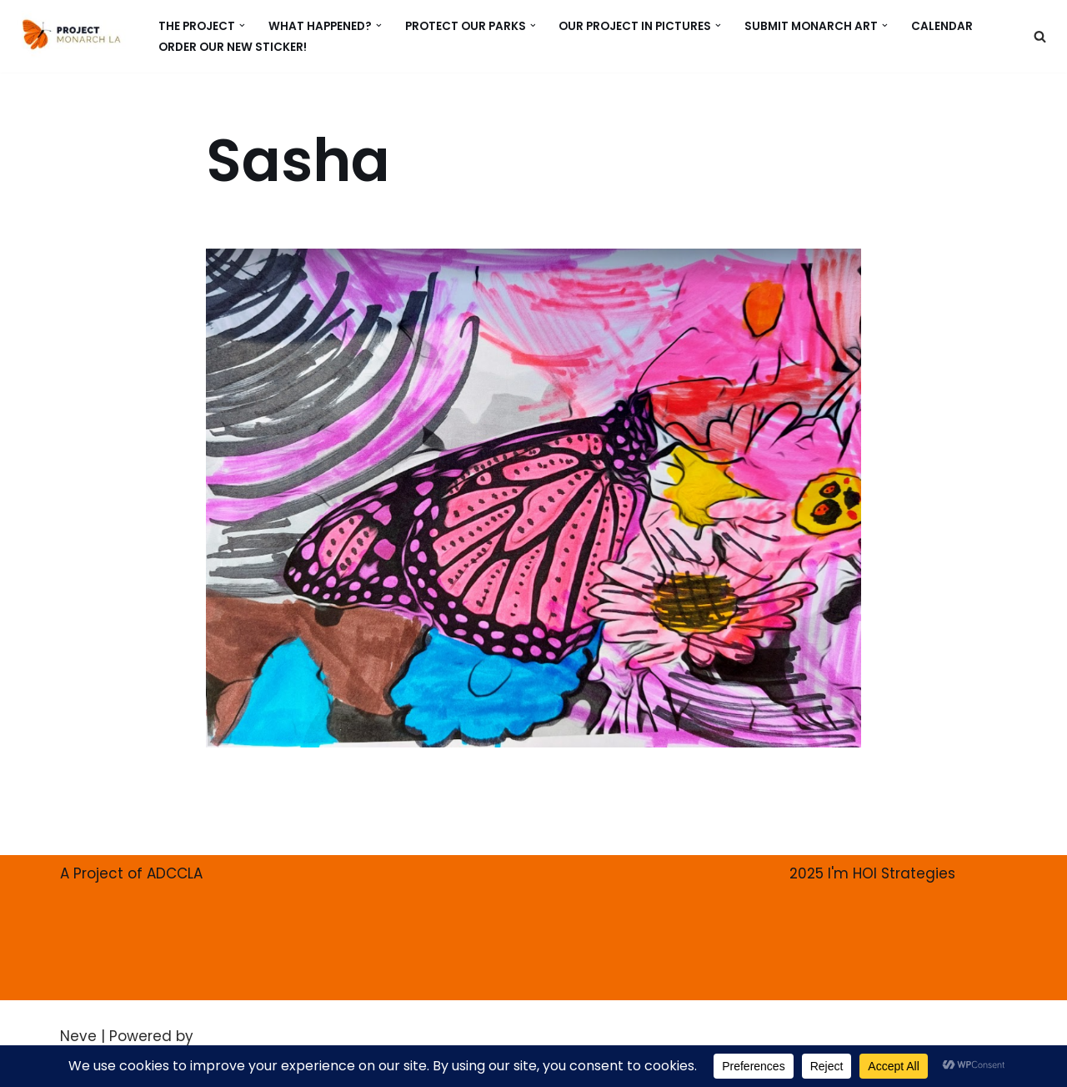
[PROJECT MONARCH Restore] (71, 34)
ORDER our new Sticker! (232, 46)
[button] (242, 25)
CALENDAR (942, 25)
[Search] (1040, 36)
